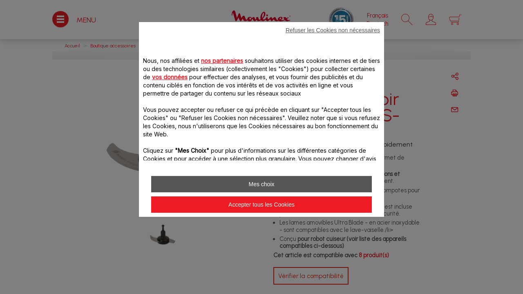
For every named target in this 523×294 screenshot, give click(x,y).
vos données (170, 77)
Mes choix (261, 184)
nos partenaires (222, 60)
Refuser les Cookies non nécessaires (333, 30)
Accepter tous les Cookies (261, 204)
